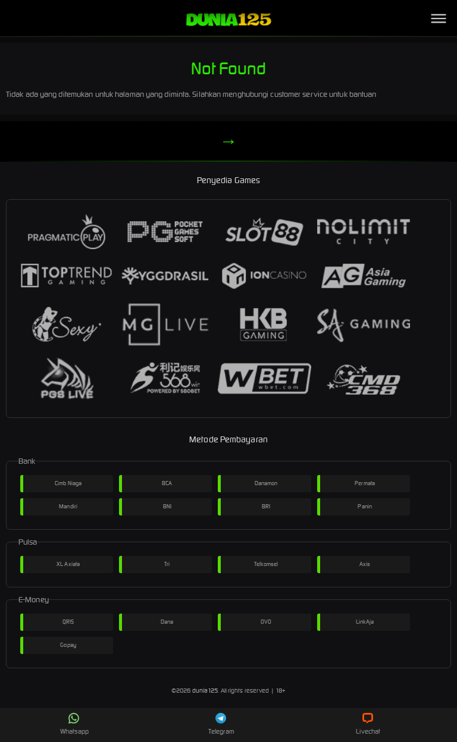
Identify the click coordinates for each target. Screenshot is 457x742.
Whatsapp (74, 724)
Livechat (368, 724)
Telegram (221, 724)
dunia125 (205, 690)
